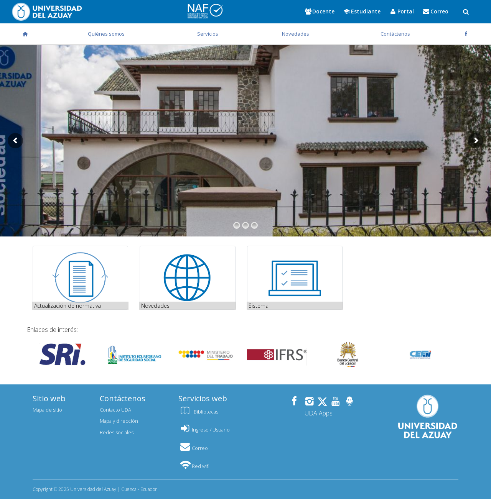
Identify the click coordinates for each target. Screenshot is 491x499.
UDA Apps (319, 413)
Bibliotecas (198, 411)
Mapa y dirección (119, 420)
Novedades (295, 33)
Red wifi (193, 466)
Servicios (207, 33)
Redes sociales (116, 432)
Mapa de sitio (47, 409)
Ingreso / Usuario (204, 429)
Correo (193, 448)
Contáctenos (395, 33)
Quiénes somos (106, 33)
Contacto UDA (115, 409)
